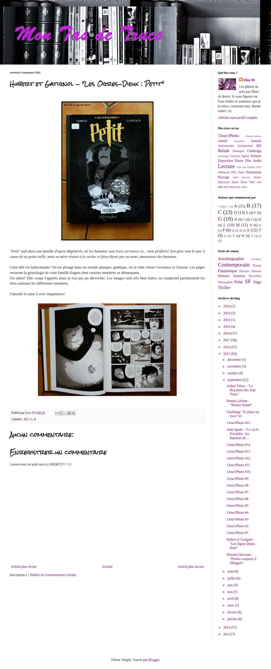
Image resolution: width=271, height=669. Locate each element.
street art (234, 187)
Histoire (244, 271)
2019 (227, 326)
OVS (258, 167)
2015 (227, 354)
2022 (227, 320)
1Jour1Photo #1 (237, 533)
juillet (231, 578)
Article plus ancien (191, 566)
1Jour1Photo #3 (237, 519)
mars (231, 605)
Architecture (245, 145)
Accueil (107, 566)
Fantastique (227, 270)
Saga (257, 282)
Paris (241, 172)
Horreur (256, 271)
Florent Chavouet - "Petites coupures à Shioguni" (241, 559)
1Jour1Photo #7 (237, 492)
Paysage (223, 177)
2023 (227, 313)
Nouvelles (255, 276)
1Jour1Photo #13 (238, 451)
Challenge (254, 151)
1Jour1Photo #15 (238, 423)
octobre (233, 373)
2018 (227, 333)
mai (230, 592)
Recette (246, 177)
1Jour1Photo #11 (238, 465)
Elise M (249, 80)
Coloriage (223, 156)
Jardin (257, 160)
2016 (227, 347)
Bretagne (238, 151)
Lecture (226, 166)
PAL (234, 172)
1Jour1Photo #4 (237, 512)
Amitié (222, 141)
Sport (235, 182)
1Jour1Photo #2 (237, 526)
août (230, 571)
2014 (227, 627)
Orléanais (224, 172)
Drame (257, 265)
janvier (232, 619)
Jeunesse (239, 276)
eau (220, 187)
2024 (227, 306)
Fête (248, 160)
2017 (227, 340)
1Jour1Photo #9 (237, 478)
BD (26, 419)
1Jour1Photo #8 (237, 485)
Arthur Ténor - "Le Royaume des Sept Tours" (241, 390)
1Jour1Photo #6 (237, 499)
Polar (238, 282)
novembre (234, 366)
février (232, 612)
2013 (227, 634)
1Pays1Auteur (253, 136)
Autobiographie (231, 258)
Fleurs (239, 160)
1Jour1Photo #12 (238, 458)
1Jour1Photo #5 (237, 505)
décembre (234, 359)
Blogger (153, 660)
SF (248, 281)
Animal (256, 141)
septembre (235, 380)
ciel (259, 182)
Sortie (257, 177)
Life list (241, 167)
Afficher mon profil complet (237, 117)
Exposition (225, 160)
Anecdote (239, 141)
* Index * (223, 206)
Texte (243, 182)
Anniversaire (226, 145)
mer (226, 187)
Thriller (224, 287)
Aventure (256, 259)
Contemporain (234, 265)
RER (235, 177)
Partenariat (253, 172)
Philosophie (225, 282)
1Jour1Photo (228, 135)
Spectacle (224, 182)
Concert (235, 156)
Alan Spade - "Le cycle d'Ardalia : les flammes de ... (243, 434)
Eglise (245, 156)
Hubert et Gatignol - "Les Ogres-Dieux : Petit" (242, 544)
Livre (251, 167)
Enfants (256, 156)
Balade (223, 150)
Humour (223, 276)
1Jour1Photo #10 (238, 472)
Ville (252, 182)
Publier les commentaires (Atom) (53, 575)
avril (231, 598)
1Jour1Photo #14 (238, 445)
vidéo (244, 187)
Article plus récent (23, 566)
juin (230, 585)
